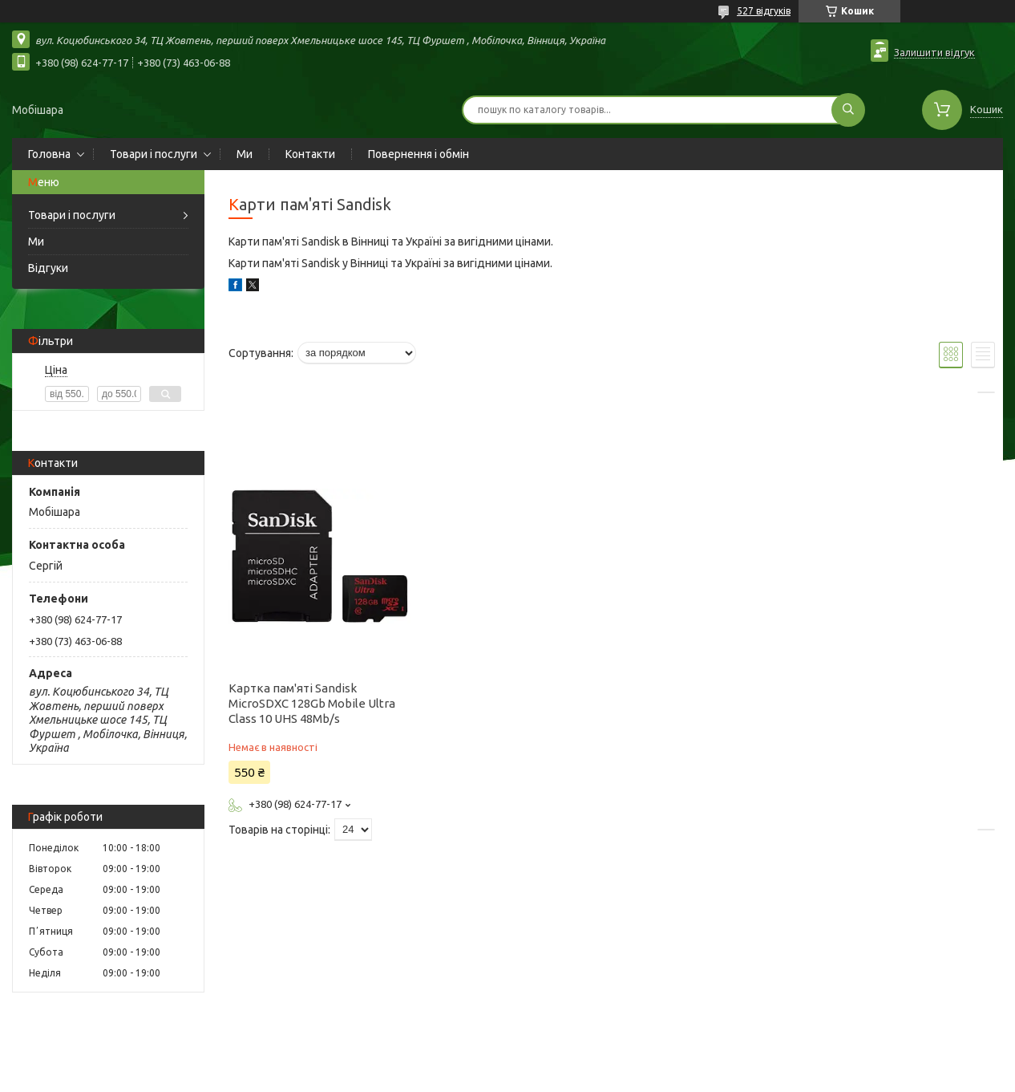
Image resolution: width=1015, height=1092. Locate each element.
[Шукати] (848, 110)
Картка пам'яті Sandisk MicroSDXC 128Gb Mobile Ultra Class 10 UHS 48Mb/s (311, 703)
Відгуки (48, 268)
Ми (245, 154)
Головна (49, 154)
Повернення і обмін (418, 154)
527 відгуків (764, 11)
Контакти (310, 154)
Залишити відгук (934, 52)
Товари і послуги (153, 154)
